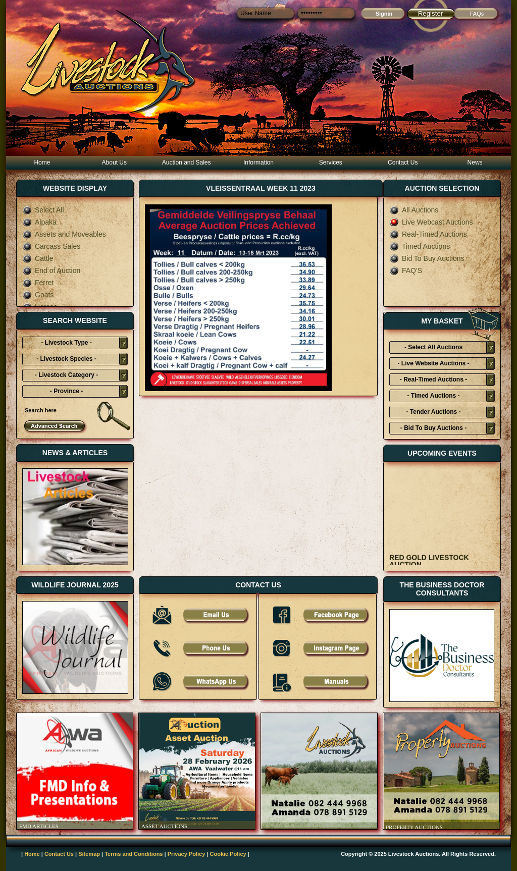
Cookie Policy (228, 854)
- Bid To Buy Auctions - (433, 427)
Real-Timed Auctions (428, 234)
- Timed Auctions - (433, 395)
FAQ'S (405, 270)
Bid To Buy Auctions (426, 258)
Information (258, 162)
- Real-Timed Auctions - (433, 379)
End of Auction (51, 270)
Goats (38, 294)
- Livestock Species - (66, 358)
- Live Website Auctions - (433, 363)
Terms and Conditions (134, 854)
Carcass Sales (51, 246)
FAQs (477, 14)
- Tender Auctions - (433, 411)
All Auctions (413, 209)
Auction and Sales (186, 162)
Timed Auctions (419, 246)
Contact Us (403, 162)
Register (430, 13)
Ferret (38, 282)
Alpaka (39, 222)
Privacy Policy (186, 854)
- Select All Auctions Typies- (433, 349)
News (475, 162)
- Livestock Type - (66, 342)
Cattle (38, 258)
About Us (114, 162)
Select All (43, 209)
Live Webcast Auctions (431, 222)
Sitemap (89, 854)
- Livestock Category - (66, 374)
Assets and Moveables (64, 234)
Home (42, 162)
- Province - (66, 391)
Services (330, 162)
